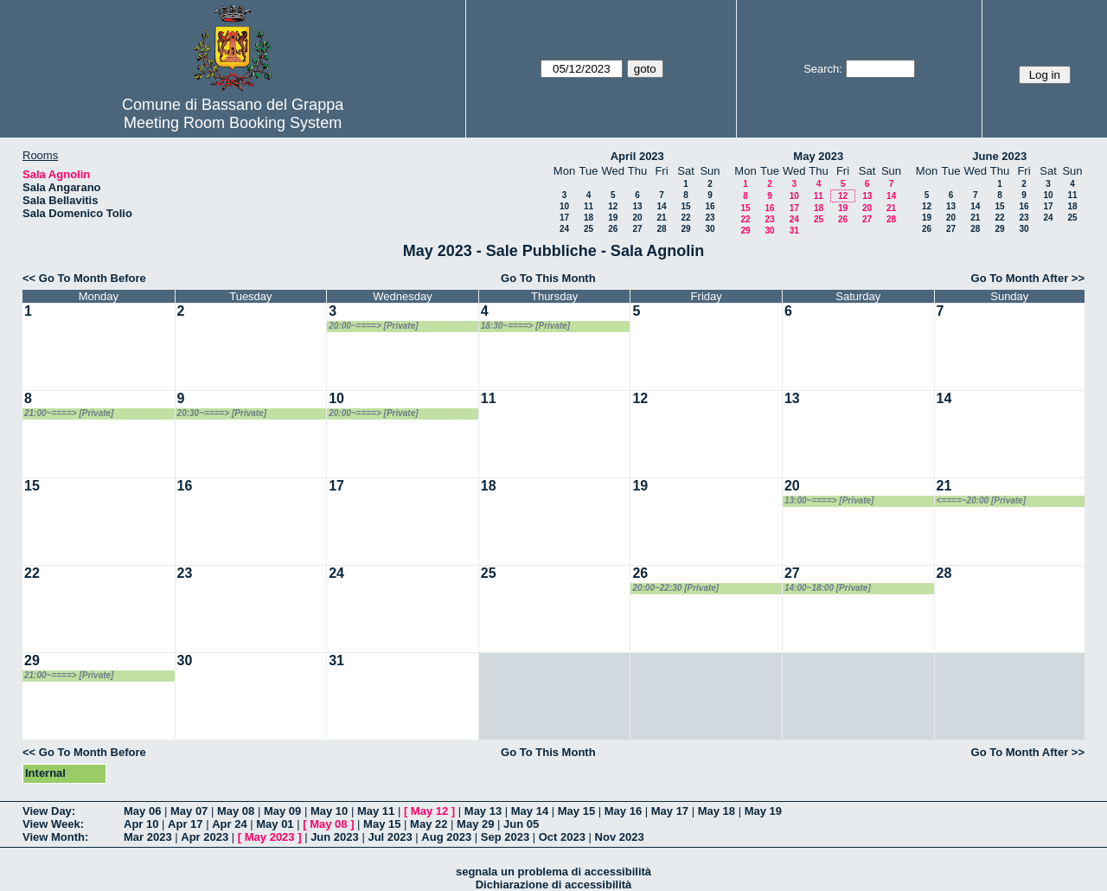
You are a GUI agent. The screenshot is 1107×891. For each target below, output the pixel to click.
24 (564, 229)
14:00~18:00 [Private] (827, 588)
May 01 (274, 823)
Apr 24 (229, 823)
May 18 (716, 810)
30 (709, 229)
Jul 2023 (390, 836)
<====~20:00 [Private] (981, 500)
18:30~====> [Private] (525, 325)
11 (588, 206)
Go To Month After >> (1028, 278)
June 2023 (999, 156)
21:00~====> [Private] (68, 413)
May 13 (483, 810)
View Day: (48, 810)
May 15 (576, 810)
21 (661, 217)
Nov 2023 (619, 836)
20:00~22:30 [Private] (675, 588)
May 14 (529, 810)
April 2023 (637, 156)
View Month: (55, 836)
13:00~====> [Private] (828, 500)
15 (685, 206)
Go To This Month (548, 278)
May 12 (429, 810)
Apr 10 (141, 823)
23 (709, 217)
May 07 (189, 810)
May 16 (623, 810)
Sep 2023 (505, 836)
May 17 (669, 810)
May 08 (235, 810)
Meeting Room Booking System (233, 122)
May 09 (282, 810)
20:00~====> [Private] (373, 325)
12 (612, 206)
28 (661, 229)
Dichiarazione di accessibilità (554, 884)
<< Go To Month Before (84, 278)
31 (794, 230)
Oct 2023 (562, 836)
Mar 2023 (148, 836)
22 (685, 217)
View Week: (53, 823)
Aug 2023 (446, 836)
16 (709, 206)
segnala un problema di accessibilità (553, 871)
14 (661, 206)
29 (685, 229)
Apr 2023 (204, 836)
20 (637, 217)
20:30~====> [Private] (221, 413)
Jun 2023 (334, 836)
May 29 (475, 823)
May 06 (142, 810)
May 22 (428, 823)
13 (637, 206)
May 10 (329, 810)
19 (612, 217)
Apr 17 (185, 823)
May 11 (375, 810)
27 (637, 229)
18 (588, 217)
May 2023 (818, 156)
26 (612, 229)
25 (588, 229)
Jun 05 (521, 823)
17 (564, 217)
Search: (822, 68)
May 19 (763, 810)
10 (564, 206)
